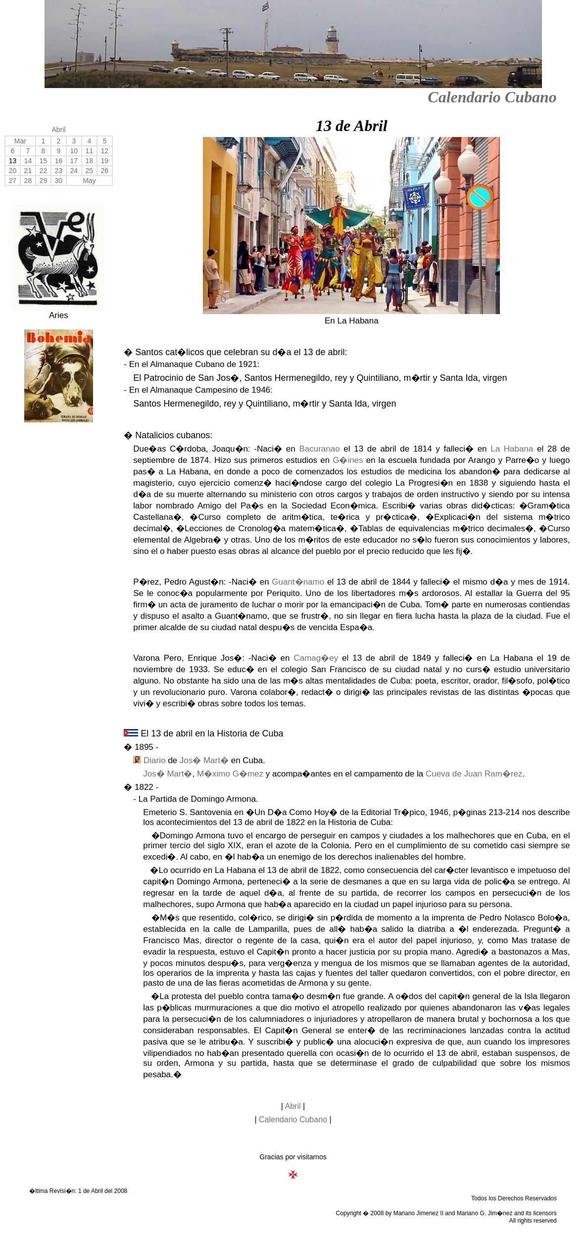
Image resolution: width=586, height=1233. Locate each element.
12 (105, 151)
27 (13, 180)
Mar (20, 141)
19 (105, 161)
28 (28, 180)
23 (59, 171)
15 (44, 161)
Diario (154, 760)
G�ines (348, 460)
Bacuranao (319, 449)
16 (59, 161)
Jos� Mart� (204, 760)
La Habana (511, 449)
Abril (58, 130)
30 (59, 180)
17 (74, 161)
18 (90, 161)
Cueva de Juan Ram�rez (474, 773)
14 (28, 161)
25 (90, 171)
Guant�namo (298, 582)
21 (28, 171)
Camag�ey (315, 658)
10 (74, 151)
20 (13, 171)
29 (44, 180)
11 (90, 151)
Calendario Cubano (492, 97)
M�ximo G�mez (230, 773)
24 (74, 171)
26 (105, 171)
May (89, 180)
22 (44, 171)
